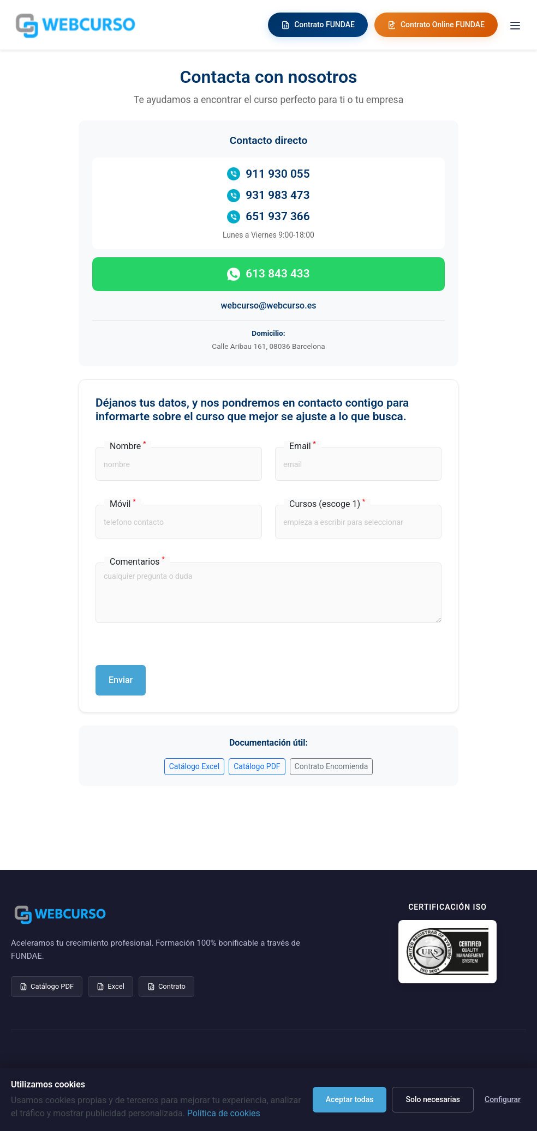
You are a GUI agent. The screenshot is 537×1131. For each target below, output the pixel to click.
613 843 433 (268, 274)
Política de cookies (223, 1113)
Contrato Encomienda (331, 766)
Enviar (121, 680)
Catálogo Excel (194, 766)
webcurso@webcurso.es (269, 305)
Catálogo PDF (257, 766)
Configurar (503, 1099)
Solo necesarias (432, 1099)
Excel (110, 986)
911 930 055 (268, 174)
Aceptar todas (350, 1099)
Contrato (166, 986)
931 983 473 (268, 195)
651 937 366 (268, 216)
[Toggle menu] (515, 25)
